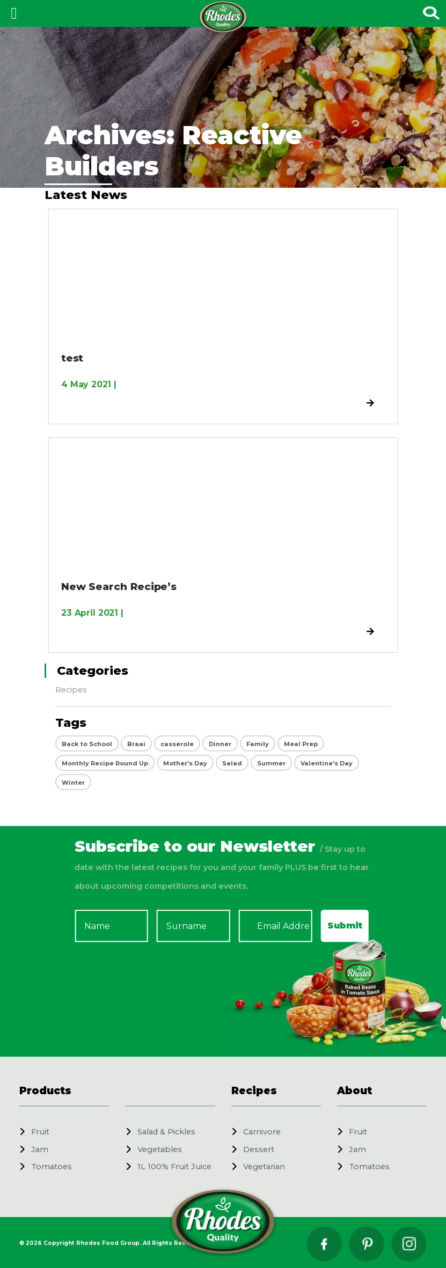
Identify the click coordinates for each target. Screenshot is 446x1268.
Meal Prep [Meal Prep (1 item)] (301, 744)
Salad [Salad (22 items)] (232, 763)
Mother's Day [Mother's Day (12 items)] (185, 763)
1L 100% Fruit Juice (174, 1166)
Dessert (258, 1149)
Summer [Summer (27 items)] (271, 763)
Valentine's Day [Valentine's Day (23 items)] (327, 763)
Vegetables (159, 1149)
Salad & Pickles (166, 1132)
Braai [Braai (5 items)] (136, 744)
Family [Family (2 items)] (257, 744)
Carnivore (262, 1132)
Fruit (40, 1132)
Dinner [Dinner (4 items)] (220, 744)
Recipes (71, 690)
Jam (39, 1149)
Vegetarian (264, 1166)
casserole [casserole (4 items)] (177, 744)
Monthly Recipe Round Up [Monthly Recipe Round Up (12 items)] (105, 763)
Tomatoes (51, 1166)
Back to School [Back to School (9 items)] (87, 744)
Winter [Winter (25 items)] (73, 782)
